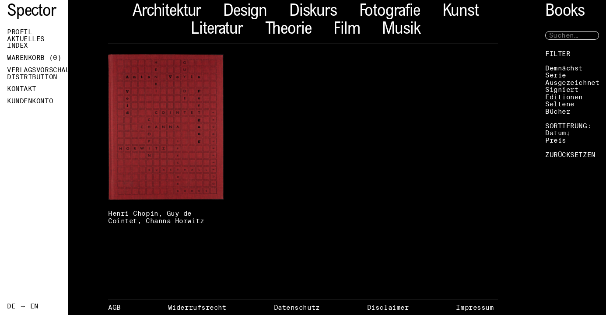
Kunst (460, 12)
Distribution (32, 77)
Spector (31, 12)
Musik (401, 29)
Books (565, 12)
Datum (555, 132)
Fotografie (389, 12)
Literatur (216, 29)
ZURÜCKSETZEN (570, 154)
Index (17, 45)
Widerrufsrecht (197, 307)
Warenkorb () (34, 57)
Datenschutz (297, 307)
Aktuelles (26, 38)
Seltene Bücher (559, 107)
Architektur (167, 12)
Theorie (288, 29)
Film (346, 29)
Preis (555, 140)
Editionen (564, 97)
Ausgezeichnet (572, 82)
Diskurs (313, 12)
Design (245, 12)
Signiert (561, 89)
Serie (555, 75)
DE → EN (23, 306)
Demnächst (564, 68)
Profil (19, 31)
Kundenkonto (30, 101)
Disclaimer (388, 307)
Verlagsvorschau (37, 70)
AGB (114, 307)
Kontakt (21, 88)
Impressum (475, 307)
